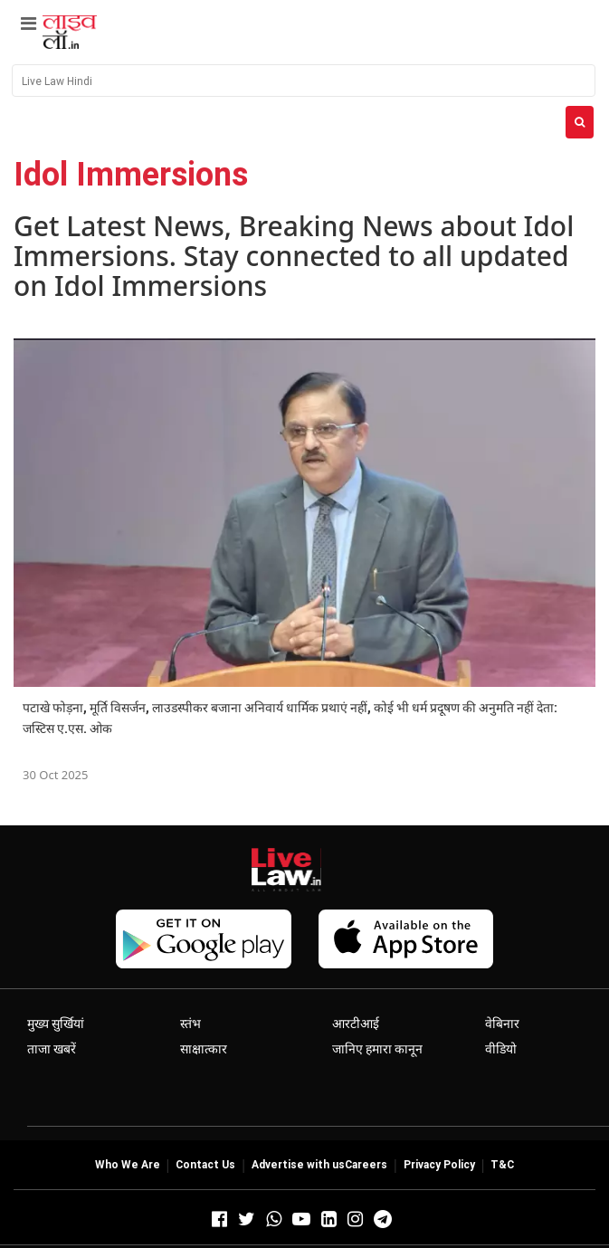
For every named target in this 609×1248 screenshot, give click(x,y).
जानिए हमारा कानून (377, 1049)
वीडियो (501, 1049)
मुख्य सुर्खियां (55, 1023)
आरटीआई (355, 1023)
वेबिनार (502, 1023)
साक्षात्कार (203, 1049)
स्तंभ (190, 1023)
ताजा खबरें (51, 1049)
